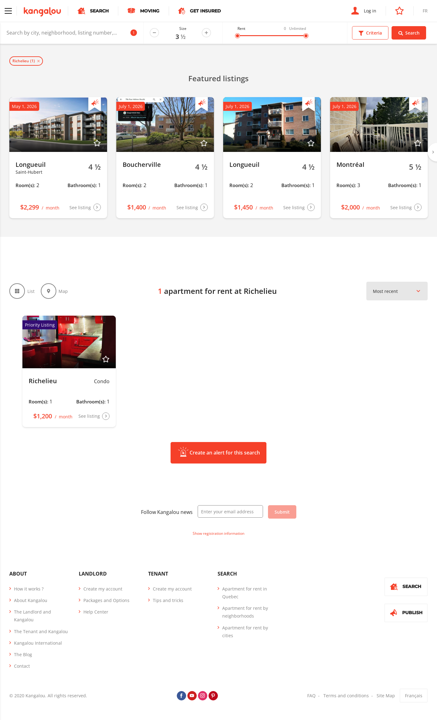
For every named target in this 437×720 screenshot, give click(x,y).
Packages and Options (106, 600)
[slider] (237, 35)
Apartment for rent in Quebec (244, 593)
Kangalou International (38, 643)
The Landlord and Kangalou (32, 616)
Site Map (386, 696)
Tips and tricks (168, 600)
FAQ (311, 696)
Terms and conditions (346, 696)
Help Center (95, 612)
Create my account (102, 589)
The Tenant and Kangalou (41, 631)
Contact (22, 666)
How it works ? (29, 589)
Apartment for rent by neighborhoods (245, 612)
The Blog (23, 654)
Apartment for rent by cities (245, 631)
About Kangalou (30, 600)
